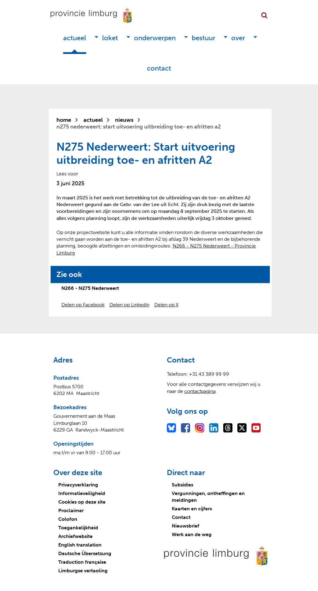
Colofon (67, 519)
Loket (110, 38)
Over (238, 38)
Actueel (74, 38)
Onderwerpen (155, 38)
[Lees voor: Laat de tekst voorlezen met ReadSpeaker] (67, 174)
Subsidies (182, 485)
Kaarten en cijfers (192, 509)
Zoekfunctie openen (264, 15)
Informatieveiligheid (81, 493)
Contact (159, 68)
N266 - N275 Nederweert (90, 288)
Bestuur (203, 38)
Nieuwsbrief (185, 526)
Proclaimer (71, 510)
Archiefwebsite (75, 536)
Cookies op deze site (81, 502)
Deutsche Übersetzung (84, 553)
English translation (80, 545)
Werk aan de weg (192, 534)
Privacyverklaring (78, 485)
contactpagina (200, 391)
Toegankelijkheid (78, 528)
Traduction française (82, 562)
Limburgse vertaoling (83, 571)
